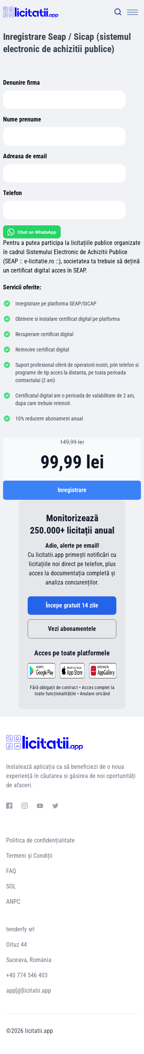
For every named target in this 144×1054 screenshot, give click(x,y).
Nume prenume (22, 119)
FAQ (11, 871)
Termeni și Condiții (29, 855)
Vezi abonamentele (72, 628)
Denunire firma (21, 82)
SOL (11, 886)
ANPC (13, 901)
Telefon (12, 193)
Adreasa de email (25, 156)
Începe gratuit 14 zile (72, 605)
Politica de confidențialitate (40, 840)
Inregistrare (72, 490)
